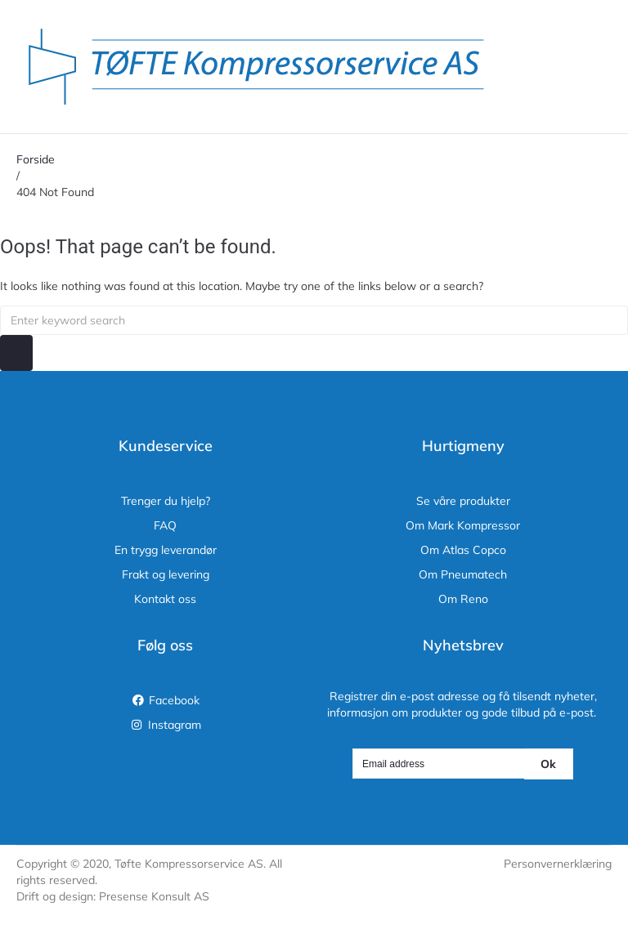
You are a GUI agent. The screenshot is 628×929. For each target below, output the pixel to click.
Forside (35, 159)
